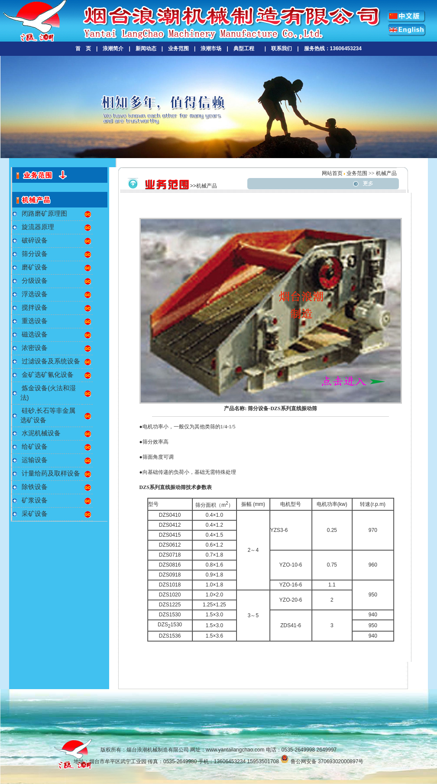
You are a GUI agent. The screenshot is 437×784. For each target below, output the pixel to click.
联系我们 (281, 48)
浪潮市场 (211, 48)
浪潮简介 (113, 48)
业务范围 (178, 48)
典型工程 (243, 48)
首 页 (83, 48)
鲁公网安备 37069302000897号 (321, 761)
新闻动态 (146, 48)
